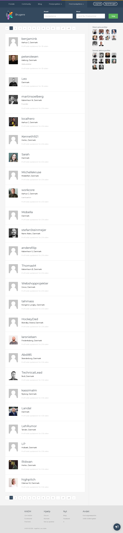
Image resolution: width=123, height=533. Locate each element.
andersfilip (29, 248)
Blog (40, 4)
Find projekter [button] (55, 4)
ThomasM (29, 265)
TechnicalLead (32, 372)
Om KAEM (28, 515)
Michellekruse (31, 172)
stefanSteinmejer (34, 230)
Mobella (27, 212)
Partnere (28, 522)
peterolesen (30, 56)
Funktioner (28, 518)
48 (69, 28)
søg (113, 16)
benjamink (29, 38)
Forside (12, 4)
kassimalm (29, 390)
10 (53, 28)
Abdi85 (27, 354)
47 (63, 28)
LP (23, 444)
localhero (28, 118)
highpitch (29, 479)
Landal (26, 408)
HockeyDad (30, 319)
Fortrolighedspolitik (89, 515)
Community (26, 4)
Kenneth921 (30, 136)
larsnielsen (29, 337)
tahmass (28, 301)
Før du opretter (49, 522)
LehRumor (29, 426)
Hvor (78, 11)
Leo (24, 79)
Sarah (26, 154)
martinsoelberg (32, 96)
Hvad (46, 11)
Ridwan (27, 461)
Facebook (66, 518)
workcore (28, 190)
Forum (46, 515)
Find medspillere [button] (76, 4)
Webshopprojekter (35, 283)
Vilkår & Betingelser (89, 518)
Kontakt (46, 518)
